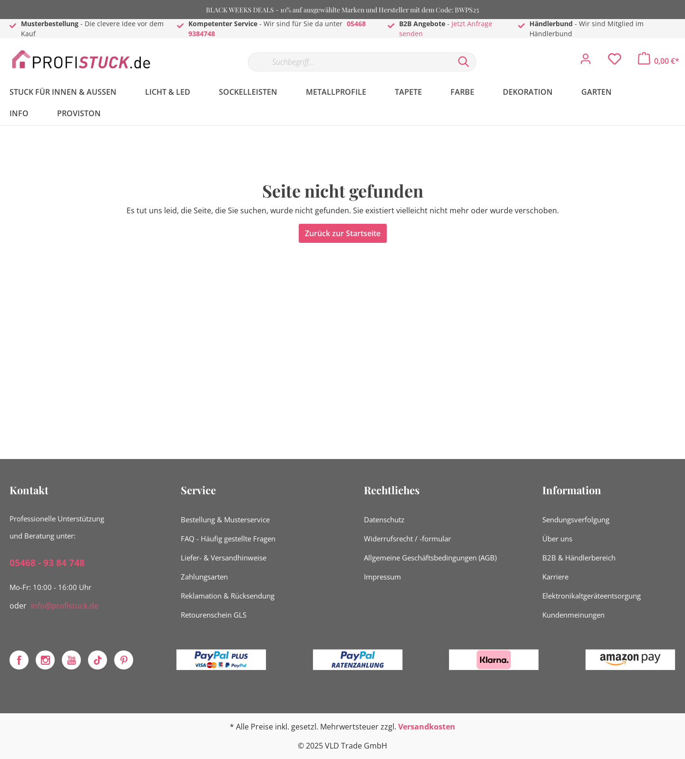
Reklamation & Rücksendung (227, 595)
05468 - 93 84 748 (47, 563)
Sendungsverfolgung (575, 519)
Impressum (382, 576)
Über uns (557, 538)
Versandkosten (426, 726)
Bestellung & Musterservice (225, 519)
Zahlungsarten (204, 576)
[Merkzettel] (614, 61)
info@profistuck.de (64, 605)
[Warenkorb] (658, 61)
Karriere (555, 576)
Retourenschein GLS (213, 614)
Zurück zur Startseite (343, 233)
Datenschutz (384, 519)
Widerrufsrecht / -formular (407, 538)
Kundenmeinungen (573, 614)
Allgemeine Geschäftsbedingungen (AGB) (430, 557)
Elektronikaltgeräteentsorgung (591, 595)
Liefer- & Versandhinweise (223, 557)
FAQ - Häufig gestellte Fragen (228, 538)
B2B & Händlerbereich (579, 557)
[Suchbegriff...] (349, 61)
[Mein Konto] (585, 61)
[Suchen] (463, 61)
